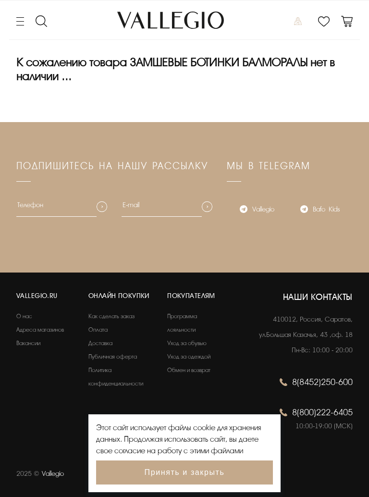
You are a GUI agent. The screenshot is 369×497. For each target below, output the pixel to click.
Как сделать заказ (111, 316)
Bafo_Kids (320, 210)
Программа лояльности (182, 323)
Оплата (98, 329)
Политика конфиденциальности (115, 377)
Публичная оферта (112, 356)
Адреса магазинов (40, 329)
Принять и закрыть (185, 472)
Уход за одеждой (188, 356)
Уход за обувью (187, 343)
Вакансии (28, 343)
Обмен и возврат (188, 370)
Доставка (100, 343)
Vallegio (257, 210)
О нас (24, 316)
